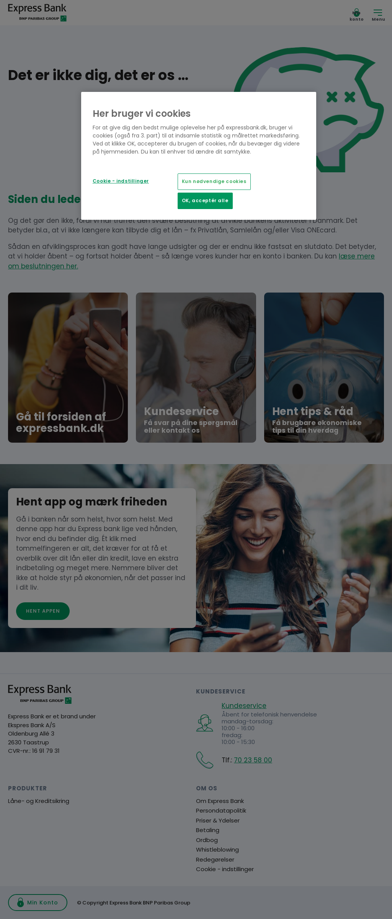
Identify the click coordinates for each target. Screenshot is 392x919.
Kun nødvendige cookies (214, 181)
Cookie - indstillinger (121, 181)
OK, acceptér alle (205, 201)
